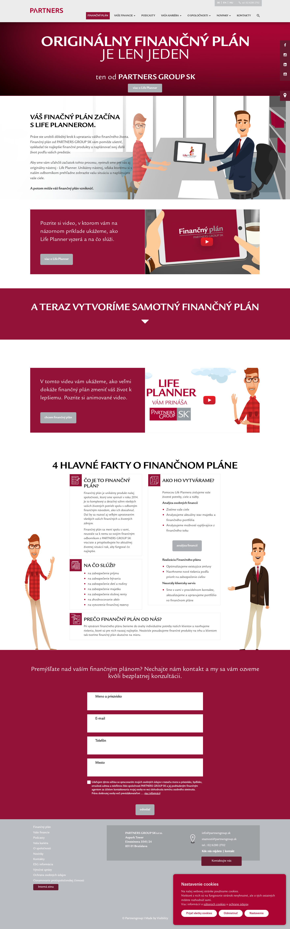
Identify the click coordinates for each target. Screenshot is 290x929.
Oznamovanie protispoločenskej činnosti (58, 880)
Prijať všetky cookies (199, 913)
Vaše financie (124, 16)
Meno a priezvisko (108, 697)
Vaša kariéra (171, 16)
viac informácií (152, 793)
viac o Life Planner (57, 259)
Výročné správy (42, 870)
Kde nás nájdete (212, 851)
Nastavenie (257, 913)
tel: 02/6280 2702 (250, 3)
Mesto (100, 763)
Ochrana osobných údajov (49, 875)
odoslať (145, 809)
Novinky (224, 16)
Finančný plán (98, 16)
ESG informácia (43, 864)
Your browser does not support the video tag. (202, 241)
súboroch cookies (215, 904)
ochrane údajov (238, 904)
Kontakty (244, 16)
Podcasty (148, 16)
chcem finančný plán (58, 417)
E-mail (100, 719)
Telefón (100, 741)
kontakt (229, 851)
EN (224, 3)
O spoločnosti (199, 16)
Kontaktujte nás (221, 861)
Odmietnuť (231, 913)
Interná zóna (46, 887)
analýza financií (187, 545)
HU (231, 3)
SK (218, 3)
